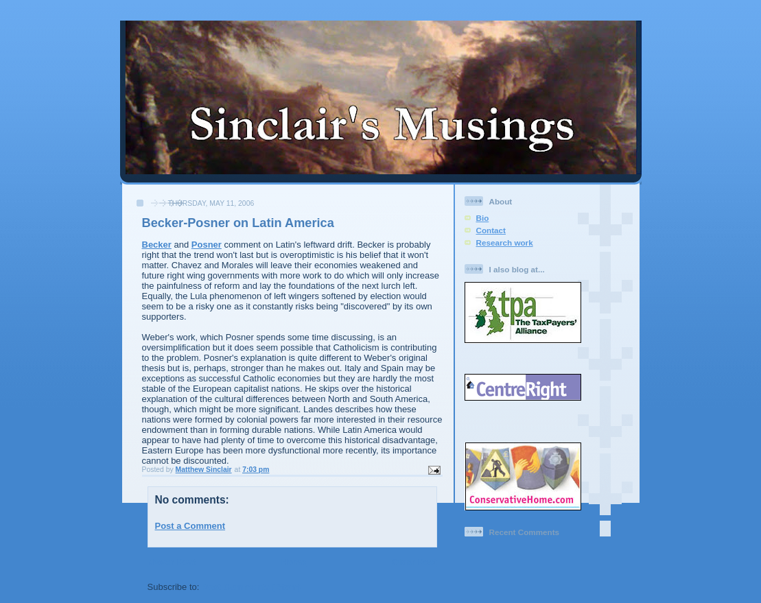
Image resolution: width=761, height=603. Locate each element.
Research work (504, 242)
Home (293, 562)
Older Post (414, 562)
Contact (491, 230)
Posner (206, 244)
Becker (157, 244)
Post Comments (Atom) (251, 587)
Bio (482, 217)
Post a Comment (190, 526)
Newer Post (172, 562)
